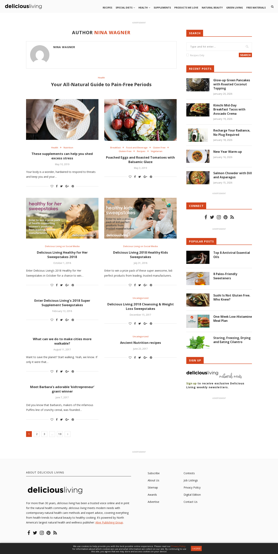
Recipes (107, 7)
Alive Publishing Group (109, 526)
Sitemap (153, 490)
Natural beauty (212, 7)
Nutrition (69, 148)
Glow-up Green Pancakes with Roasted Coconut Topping (232, 84)
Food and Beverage (136, 148)
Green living (234, 7)
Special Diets (124, 7)
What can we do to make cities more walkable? (62, 343)
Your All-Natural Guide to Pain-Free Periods (101, 84)
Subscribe (154, 476)
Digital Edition (192, 498)
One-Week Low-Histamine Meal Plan (229, 320)
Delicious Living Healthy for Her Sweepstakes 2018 (62, 256)
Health (143, 7)
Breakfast (114, 148)
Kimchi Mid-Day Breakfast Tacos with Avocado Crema (230, 110)
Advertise (153, 505)
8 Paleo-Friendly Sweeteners (225, 277)
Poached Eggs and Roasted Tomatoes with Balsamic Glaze (141, 160)
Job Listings (191, 483)
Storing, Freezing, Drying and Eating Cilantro (227, 343)
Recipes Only (197, 55)
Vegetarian (157, 152)
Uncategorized (140, 300)
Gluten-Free (124, 152)
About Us (153, 483)
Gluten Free (160, 148)
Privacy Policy (192, 490)
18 (60, 437)
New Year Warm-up (228, 153)
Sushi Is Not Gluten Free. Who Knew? (232, 299)
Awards (152, 498)
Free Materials (256, 7)
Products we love (186, 7)
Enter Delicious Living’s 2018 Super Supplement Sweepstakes (62, 304)
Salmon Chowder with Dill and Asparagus (230, 176)
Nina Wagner (64, 47)
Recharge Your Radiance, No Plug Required (232, 134)
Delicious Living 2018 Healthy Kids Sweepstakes (140, 256)
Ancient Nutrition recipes (140, 345)
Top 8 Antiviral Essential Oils (232, 256)
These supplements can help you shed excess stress (62, 156)
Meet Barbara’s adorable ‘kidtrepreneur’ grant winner (62, 392)
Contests (189, 476)
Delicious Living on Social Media (62, 247)
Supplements (162, 7)
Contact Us (190, 505)
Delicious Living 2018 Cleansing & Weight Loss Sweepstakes (140, 308)
